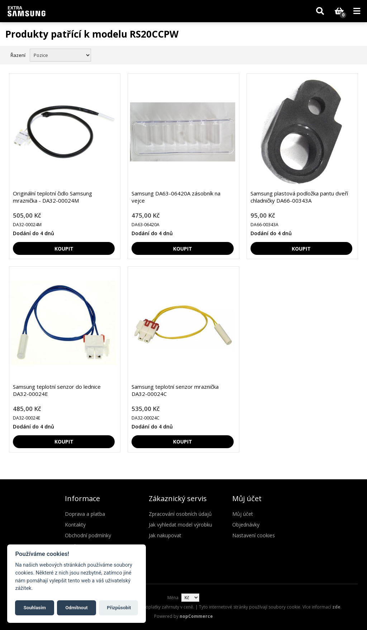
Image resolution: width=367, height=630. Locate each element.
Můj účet (242, 513)
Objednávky (245, 524)
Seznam (353, 54)
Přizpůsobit (119, 607)
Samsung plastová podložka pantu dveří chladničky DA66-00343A (299, 197)
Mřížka (341, 54)
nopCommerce (196, 616)
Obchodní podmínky (88, 535)
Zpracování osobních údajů (180, 513)
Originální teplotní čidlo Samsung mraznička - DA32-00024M (52, 197)
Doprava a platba (85, 513)
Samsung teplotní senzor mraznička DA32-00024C (175, 390)
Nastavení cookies (253, 535)
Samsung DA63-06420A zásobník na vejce (176, 197)
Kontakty (75, 524)
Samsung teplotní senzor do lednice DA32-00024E (57, 390)
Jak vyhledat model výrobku (180, 524)
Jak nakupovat (165, 535)
